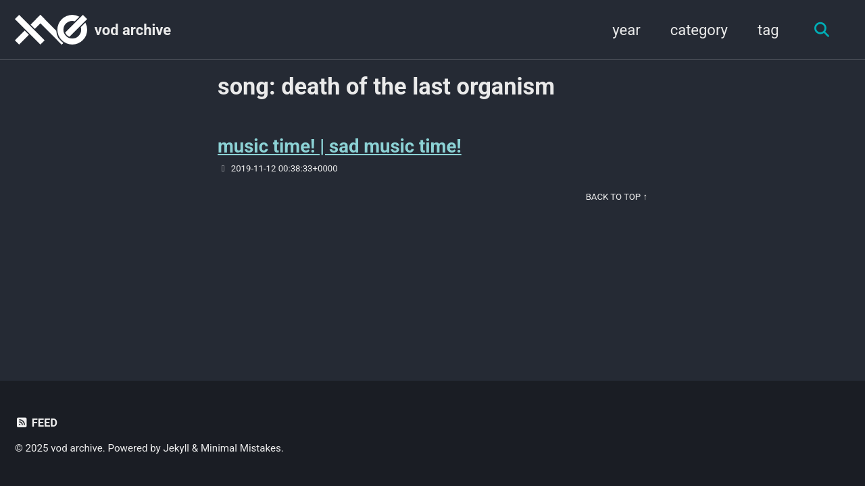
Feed (36, 422)
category (699, 30)
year (626, 30)
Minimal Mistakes (241, 448)
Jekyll (177, 448)
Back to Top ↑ (616, 197)
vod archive (133, 30)
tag (768, 30)
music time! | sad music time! (340, 146)
